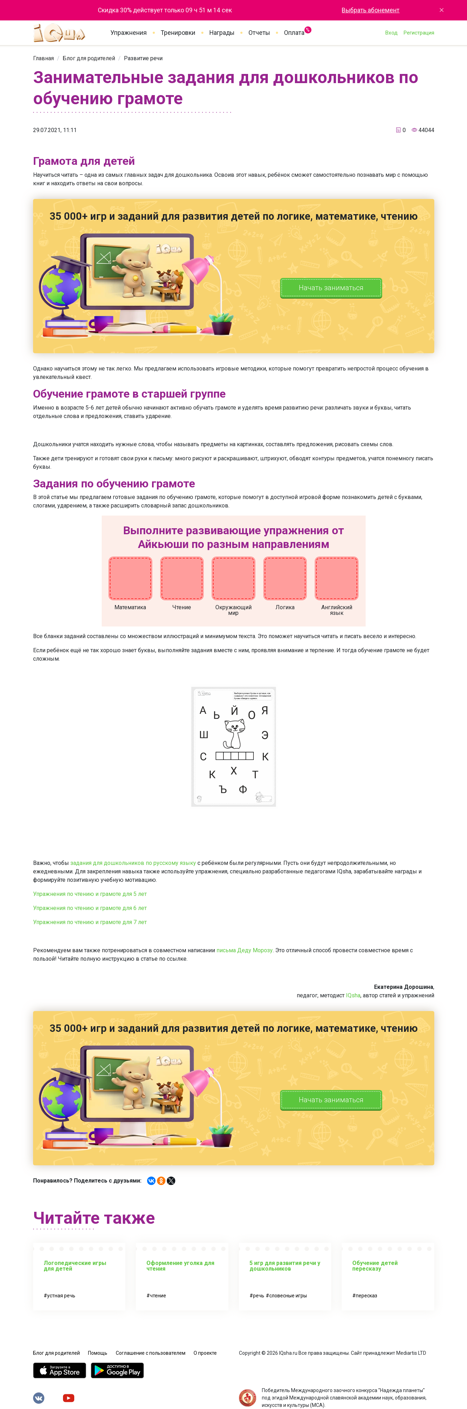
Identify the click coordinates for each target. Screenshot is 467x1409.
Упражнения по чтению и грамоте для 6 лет (90, 908)
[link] (43, 58)
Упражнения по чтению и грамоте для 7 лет (90, 922)
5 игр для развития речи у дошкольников (285, 1266)
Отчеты (259, 32)
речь (258, 1295)
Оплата (294, 31)
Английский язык (336, 610)
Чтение (181, 607)
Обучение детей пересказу (375, 1266)
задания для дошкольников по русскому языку (133, 863)
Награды (221, 32)
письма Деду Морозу (244, 950)
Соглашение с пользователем (150, 1353)
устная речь (61, 1295)
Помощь (97, 1353)
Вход (391, 33)
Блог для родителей (89, 58)
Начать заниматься (331, 287)
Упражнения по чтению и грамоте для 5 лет (90, 894)
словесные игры (288, 1295)
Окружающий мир (233, 610)
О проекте (205, 1353)
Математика (130, 607)
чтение (158, 1295)
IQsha (353, 995)
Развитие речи (143, 58)
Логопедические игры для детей (75, 1266)
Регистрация (418, 33)
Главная (43, 58)
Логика (285, 607)
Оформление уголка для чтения (180, 1266)
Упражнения (129, 32)
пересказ (366, 1295)
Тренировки (178, 32)
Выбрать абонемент (370, 10)
